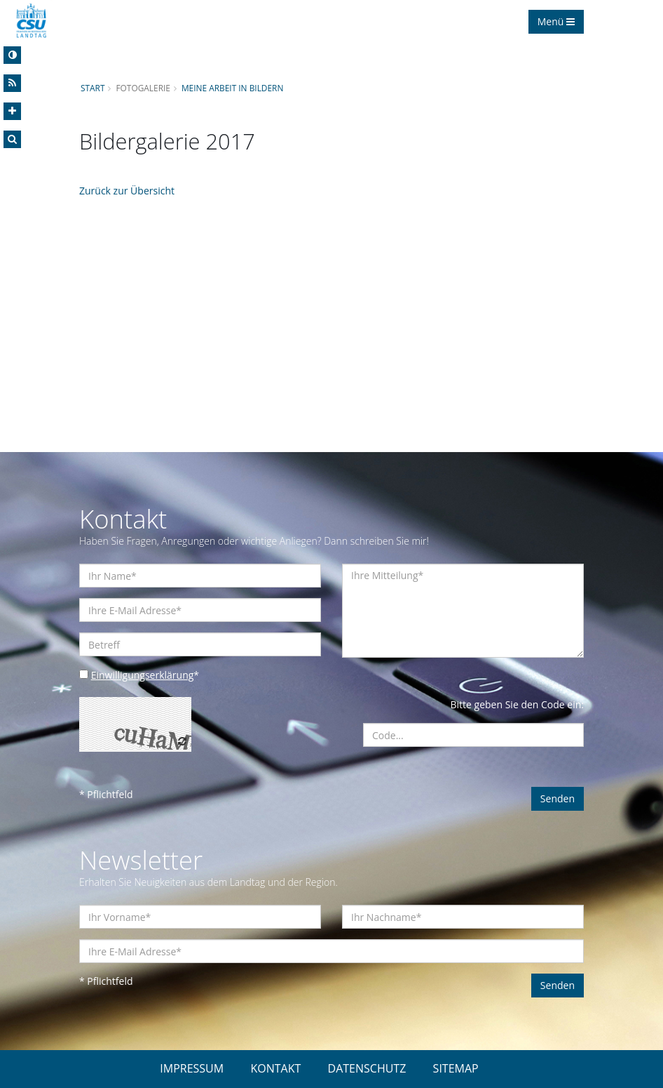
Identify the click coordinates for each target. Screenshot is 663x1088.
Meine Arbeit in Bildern (232, 87)
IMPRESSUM (192, 1068)
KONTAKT (275, 1068)
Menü (556, 21)
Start (92, 87)
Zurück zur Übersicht (127, 190)
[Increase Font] (12, 111)
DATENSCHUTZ (367, 1068)
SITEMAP (456, 1068)
